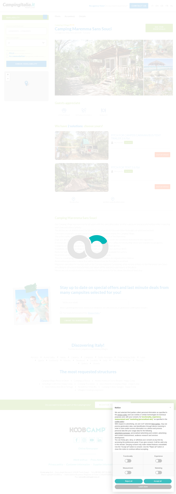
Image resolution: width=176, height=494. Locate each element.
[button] (170, 407)
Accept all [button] (158, 481)
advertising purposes (122, 433)
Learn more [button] (143, 487)
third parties (155, 424)
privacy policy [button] (122, 415)
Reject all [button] (128, 481)
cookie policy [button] (119, 422)
